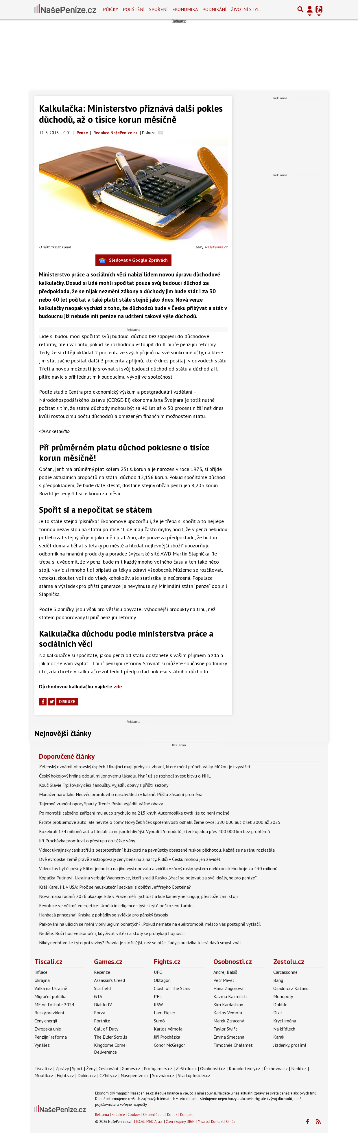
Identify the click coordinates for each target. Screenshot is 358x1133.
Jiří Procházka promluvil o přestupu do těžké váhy (87, 841)
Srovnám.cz (163, 1075)
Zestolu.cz (288, 961)
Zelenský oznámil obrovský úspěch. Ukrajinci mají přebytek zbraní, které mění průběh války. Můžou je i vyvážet (145, 766)
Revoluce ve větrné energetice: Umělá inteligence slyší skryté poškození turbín (116, 905)
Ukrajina (42, 980)
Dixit (278, 1012)
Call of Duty (106, 1029)
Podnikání (214, 9)
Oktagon (162, 980)
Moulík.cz (43, 1075)
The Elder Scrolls (110, 1037)
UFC (158, 972)
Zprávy (62, 1068)
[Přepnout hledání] (300, 9)
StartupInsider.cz (194, 1075)
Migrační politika (50, 996)
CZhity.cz (108, 1075)
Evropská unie (47, 1029)
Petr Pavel (223, 980)
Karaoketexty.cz (244, 1068)
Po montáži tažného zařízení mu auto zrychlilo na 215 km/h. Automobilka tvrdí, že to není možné (134, 813)
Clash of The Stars (172, 988)
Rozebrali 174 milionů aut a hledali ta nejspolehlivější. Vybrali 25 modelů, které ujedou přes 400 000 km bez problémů (154, 831)
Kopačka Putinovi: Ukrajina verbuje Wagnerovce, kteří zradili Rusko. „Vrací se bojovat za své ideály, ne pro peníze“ (148, 878)
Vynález (42, 1045)
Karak (278, 1037)
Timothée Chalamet (233, 1045)
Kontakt (186, 1114)
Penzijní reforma (50, 1037)
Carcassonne (285, 972)
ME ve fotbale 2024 (54, 1004)
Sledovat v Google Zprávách (133, 260)
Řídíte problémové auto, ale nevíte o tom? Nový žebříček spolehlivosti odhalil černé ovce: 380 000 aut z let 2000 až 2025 (160, 822)
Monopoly (283, 996)
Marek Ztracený (228, 1021)
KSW (158, 1004)
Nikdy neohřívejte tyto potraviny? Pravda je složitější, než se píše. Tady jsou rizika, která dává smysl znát (140, 942)
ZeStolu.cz (186, 1068)
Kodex (172, 1114)
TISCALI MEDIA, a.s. (148, 1121)
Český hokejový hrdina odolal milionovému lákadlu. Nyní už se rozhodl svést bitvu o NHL (125, 776)
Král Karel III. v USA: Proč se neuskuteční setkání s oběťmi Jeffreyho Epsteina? (115, 887)
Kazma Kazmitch (230, 996)
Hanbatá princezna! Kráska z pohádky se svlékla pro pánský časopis (103, 915)
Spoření (158, 9)
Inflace (40, 972)
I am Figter (164, 1012)
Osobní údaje (154, 1114)
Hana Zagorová (228, 988)
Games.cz (108, 961)
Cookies (134, 1114)
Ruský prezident (49, 1012)
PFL (158, 996)
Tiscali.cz (48, 961)
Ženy (90, 1068)
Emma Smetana (228, 1037)
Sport (77, 1068)
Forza (99, 1012)
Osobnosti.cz (232, 961)
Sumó (159, 1021)
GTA (98, 996)
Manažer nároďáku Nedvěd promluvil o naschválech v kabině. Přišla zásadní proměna (120, 794)
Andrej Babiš (225, 972)
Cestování (108, 1068)
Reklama (102, 1114)
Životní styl (245, 9)
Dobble (280, 1004)
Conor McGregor (169, 1045)
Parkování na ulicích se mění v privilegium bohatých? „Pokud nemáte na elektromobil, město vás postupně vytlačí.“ (150, 924)
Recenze (102, 972)
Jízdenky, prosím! (289, 1045)
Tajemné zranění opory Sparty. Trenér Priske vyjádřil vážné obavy (101, 803)
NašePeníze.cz (216, 247)
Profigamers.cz (158, 1068)
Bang (278, 980)
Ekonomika (185, 9)
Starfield (102, 988)
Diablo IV (103, 1004)
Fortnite (102, 1021)
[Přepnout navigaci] (309, 9)
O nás (230, 1121)
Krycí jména (284, 1021)
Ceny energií (45, 1021)
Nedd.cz (299, 1068)
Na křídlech (284, 1029)
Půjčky (110, 9)
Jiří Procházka (167, 1037)
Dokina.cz (86, 1075)
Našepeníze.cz (135, 1075)
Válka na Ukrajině (50, 988)
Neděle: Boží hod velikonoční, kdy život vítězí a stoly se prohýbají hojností (112, 933)
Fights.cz (167, 961)
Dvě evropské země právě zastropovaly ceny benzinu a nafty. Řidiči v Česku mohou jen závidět (130, 859)
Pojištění (134, 9)
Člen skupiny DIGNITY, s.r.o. (187, 1121)
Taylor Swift (225, 1029)
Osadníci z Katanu (291, 988)
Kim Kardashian (228, 1004)
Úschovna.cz (276, 1068)
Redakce (118, 1114)
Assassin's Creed (109, 980)
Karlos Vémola (168, 1029)
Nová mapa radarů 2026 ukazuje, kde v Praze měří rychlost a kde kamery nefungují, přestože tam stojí (138, 896)
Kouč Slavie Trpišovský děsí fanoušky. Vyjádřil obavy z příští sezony (103, 785)
